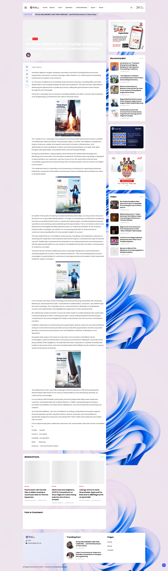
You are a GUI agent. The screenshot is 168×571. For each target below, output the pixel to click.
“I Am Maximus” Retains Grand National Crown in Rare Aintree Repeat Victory (131, 78)
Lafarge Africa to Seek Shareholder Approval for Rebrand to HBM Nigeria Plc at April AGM (91, 493)
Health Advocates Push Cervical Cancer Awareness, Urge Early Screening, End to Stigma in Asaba (131, 113)
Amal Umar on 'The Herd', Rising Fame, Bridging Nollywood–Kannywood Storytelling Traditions (130, 66)
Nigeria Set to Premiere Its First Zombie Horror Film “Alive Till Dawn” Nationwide (131, 229)
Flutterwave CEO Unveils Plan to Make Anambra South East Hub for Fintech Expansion (36, 493)
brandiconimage (60, 567)
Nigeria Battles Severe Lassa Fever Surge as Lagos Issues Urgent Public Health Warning (131, 101)
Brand (52, 7)
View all (102, 457)
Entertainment (81, 7)
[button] (27, 85)
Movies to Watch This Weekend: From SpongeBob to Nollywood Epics (132, 250)
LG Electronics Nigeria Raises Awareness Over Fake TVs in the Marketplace (131, 239)
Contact (110, 550)
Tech (60, 7)
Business (69, 7)
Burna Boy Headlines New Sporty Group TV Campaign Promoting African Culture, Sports (131, 204)
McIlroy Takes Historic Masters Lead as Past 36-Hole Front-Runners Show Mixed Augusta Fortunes (131, 89)
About (109, 546)
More (101, 7)
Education (28, 14)
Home (45, 7)
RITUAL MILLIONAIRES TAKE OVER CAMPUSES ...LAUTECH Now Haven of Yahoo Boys (65, 14)
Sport (93, 7)
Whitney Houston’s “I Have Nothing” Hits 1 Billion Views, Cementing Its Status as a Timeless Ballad (130, 217)
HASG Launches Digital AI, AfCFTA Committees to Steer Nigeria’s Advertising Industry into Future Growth (64, 495)
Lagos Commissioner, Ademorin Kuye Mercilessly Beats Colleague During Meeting (88, 554)
